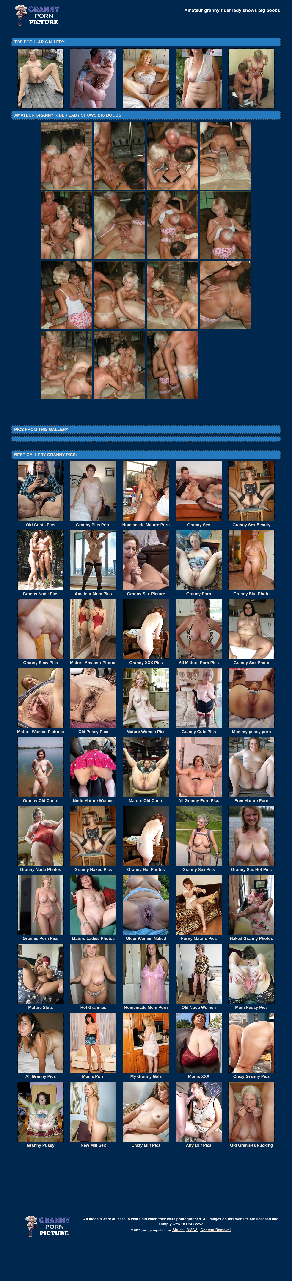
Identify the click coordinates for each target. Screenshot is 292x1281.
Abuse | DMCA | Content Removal (201, 1268)
